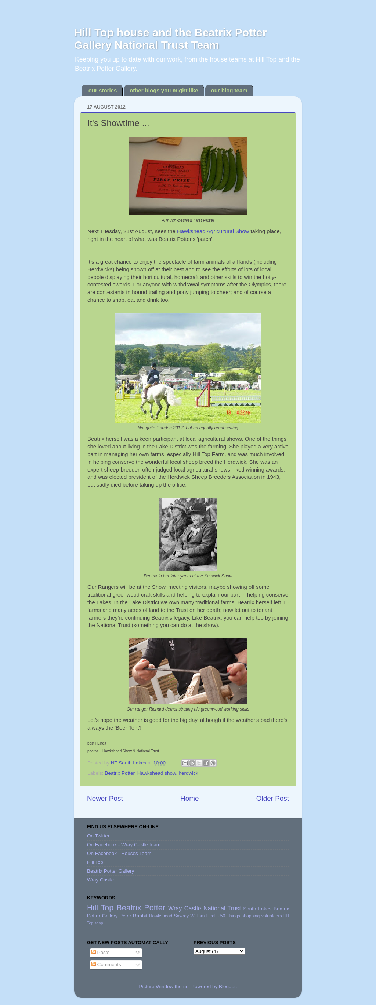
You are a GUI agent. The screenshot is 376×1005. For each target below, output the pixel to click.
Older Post (272, 798)
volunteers (271, 915)
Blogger (227, 986)
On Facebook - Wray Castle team (123, 844)
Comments (106, 964)
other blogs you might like (164, 90)
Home (189, 798)
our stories (102, 90)
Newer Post (105, 798)
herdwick (188, 773)
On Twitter (98, 836)
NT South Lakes (129, 763)
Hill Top (95, 862)
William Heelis (204, 915)
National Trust (222, 908)
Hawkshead (160, 915)
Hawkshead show (156, 773)
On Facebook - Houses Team (119, 853)
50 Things (230, 915)
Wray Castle (100, 880)
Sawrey (181, 915)
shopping (251, 915)
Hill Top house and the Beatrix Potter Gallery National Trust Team (170, 38)
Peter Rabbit (133, 915)
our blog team (229, 90)
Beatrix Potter (119, 773)
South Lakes (257, 909)
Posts (100, 952)
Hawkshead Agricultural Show (213, 231)
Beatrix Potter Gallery (110, 871)
